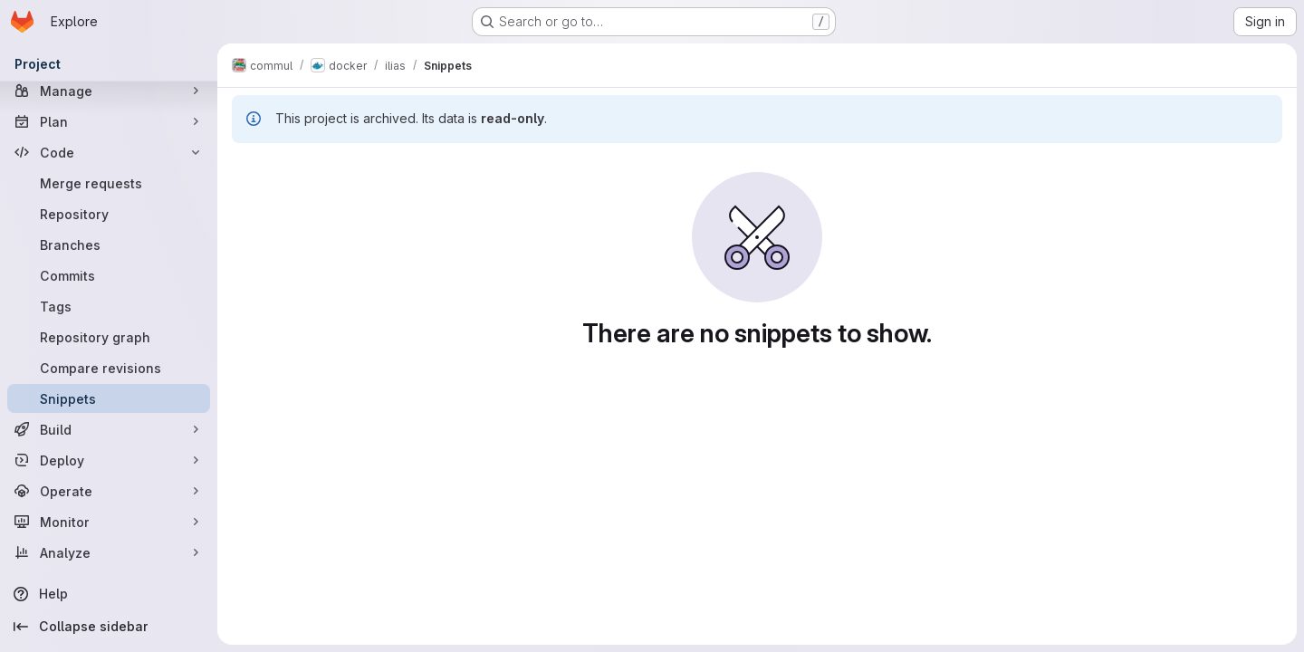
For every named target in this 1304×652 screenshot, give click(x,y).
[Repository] (108, 213)
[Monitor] (108, 521)
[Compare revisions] (108, 367)
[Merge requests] (108, 182)
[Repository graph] (108, 336)
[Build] (108, 429)
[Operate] (108, 490)
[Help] (108, 594)
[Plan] (108, 121)
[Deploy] (108, 460)
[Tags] (108, 306)
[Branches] (108, 244)
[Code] (108, 152)
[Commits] (108, 275)
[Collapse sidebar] (108, 626)
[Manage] (108, 90)
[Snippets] (108, 398)
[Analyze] (108, 552)
